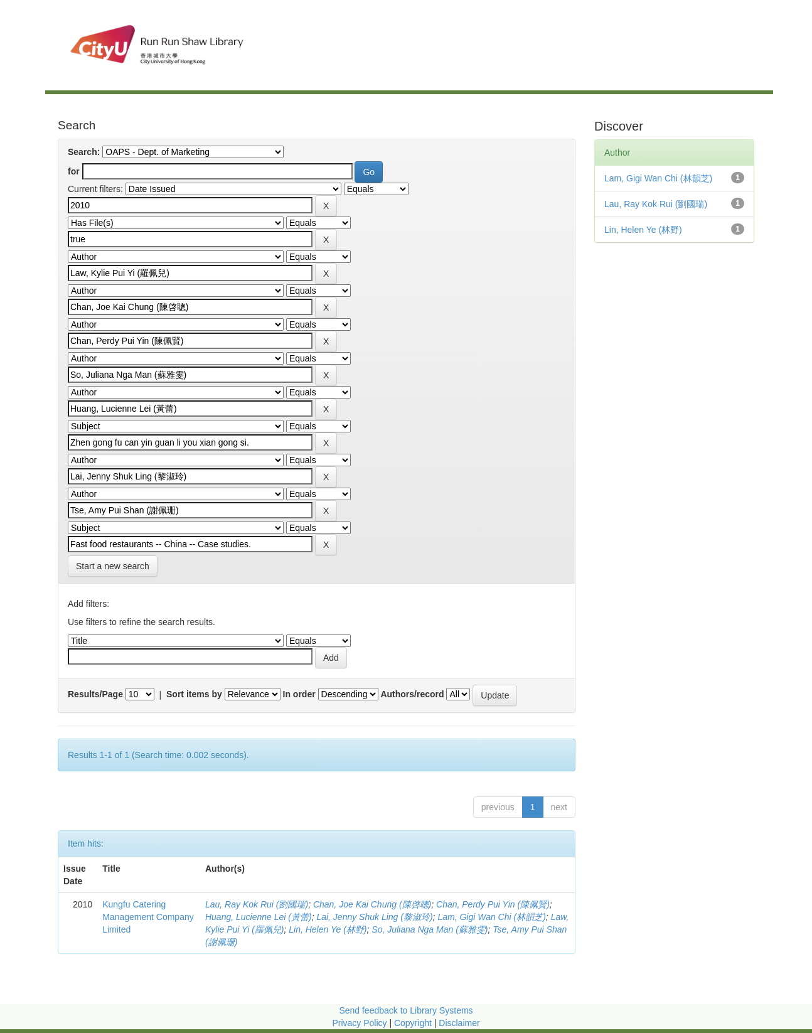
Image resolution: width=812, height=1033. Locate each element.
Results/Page (95, 694)
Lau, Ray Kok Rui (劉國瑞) (256, 904)
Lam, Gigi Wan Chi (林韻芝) (491, 917)
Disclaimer (459, 1023)
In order (299, 694)
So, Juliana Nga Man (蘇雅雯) (429, 929)
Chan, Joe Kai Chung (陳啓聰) (372, 904)
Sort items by (194, 694)
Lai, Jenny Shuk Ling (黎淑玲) (374, 917)
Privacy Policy (359, 1023)
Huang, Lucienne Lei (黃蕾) (258, 917)
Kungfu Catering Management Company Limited (148, 916)
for (74, 171)
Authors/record (412, 694)
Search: (84, 152)
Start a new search (112, 566)
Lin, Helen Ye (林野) (327, 929)
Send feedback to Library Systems (406, 1010)
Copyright (414, 1023)
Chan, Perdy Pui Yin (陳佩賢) (493, 904)
